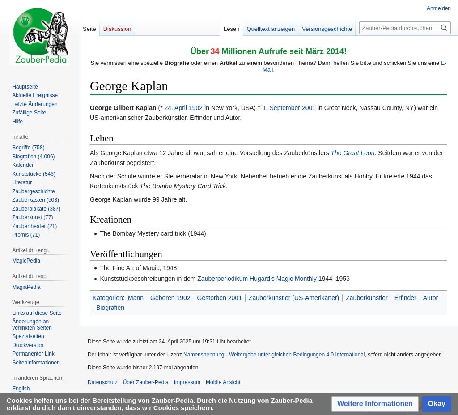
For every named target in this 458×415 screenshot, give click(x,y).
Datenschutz (103, 382)
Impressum (187, 382)
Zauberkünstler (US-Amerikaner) (294, 297)
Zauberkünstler (366, 297)
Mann (136, 297)
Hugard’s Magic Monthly (283, 278)
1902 (196, 107)
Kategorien (108, 297)
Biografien (110, 307)
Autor (430, 297)
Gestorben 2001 (219, 297)
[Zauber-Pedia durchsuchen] (405, 27)
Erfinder (405, 297)
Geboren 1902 (170, 297)
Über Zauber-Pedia (146, 382)
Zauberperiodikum (222, 278)
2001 (309, 107)
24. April (175, 107)
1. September (281, 107)
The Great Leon (353, 153)
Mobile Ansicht (223, 382)
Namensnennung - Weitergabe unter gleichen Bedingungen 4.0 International (274, 354)
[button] (375, 404)
